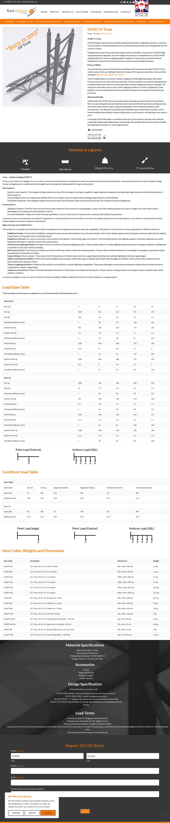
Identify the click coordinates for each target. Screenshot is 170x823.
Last (88, 760)
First (13, 760)
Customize (16, 813)
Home (89, 34)
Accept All (48, 813)
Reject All (32, 813)
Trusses (96, 34)
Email (17, 775)
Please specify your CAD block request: (27, 785)
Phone (17, 764)
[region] (32, 805)
